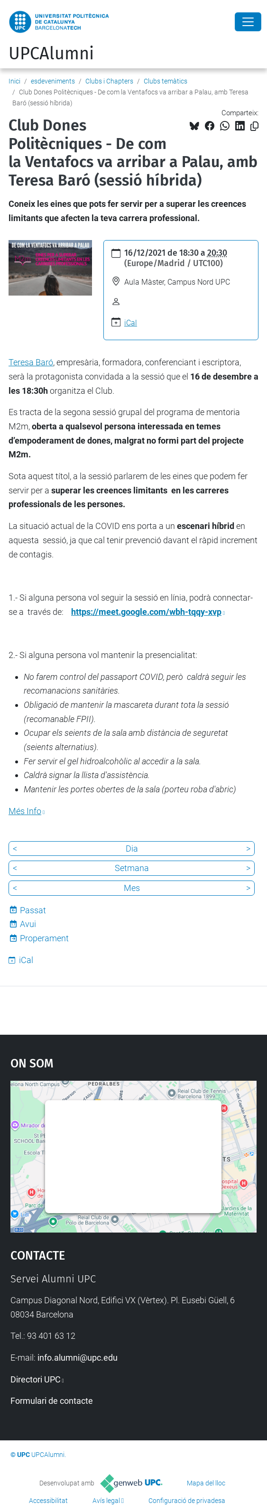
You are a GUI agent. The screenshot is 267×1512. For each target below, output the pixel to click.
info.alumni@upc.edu (77, 1358)
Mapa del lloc (206, 1483)
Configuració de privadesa (186, 1500)
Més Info (25, 811)
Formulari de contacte (51, 1401)
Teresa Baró (31, 362)
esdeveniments (53, 81)
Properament (44, 938)
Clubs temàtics (165, 81)
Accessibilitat (48, 1500)
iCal (130, 322)
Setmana (132, 868)
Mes (132, 888)
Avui (28, 924)
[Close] (248, 21)
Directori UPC (35, 1379)
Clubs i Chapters (109, 81)
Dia (132, 848)
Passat (33, 910)
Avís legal (106, 1500)
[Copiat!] (254, 126)
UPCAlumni (51, 53)
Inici (14, 81)
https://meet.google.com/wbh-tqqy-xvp (146, 612)
